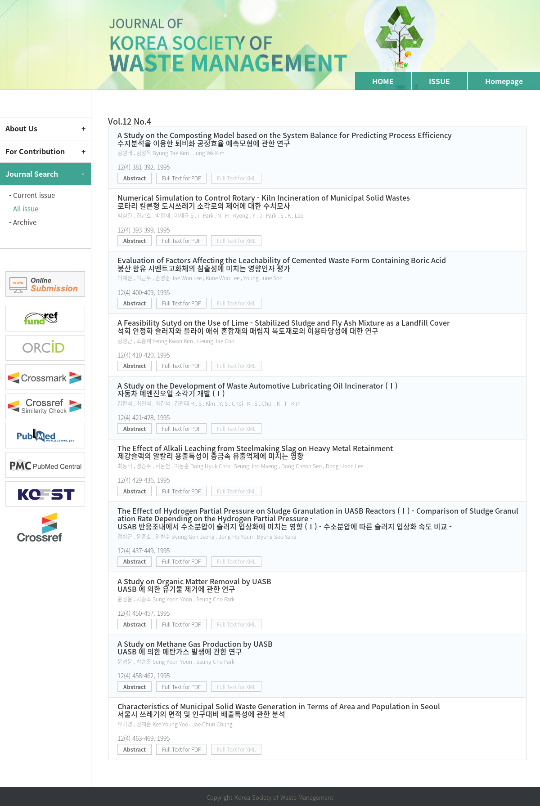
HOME (383, 81)
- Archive (22, 222)
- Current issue (32, 195)
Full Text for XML (236, 178)
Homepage (504, 81)
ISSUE (439, 81)
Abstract (134, 178)
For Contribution (35, 151)
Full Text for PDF (181, 178)
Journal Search (31, 173)
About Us (21, 128)
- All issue (23, 209)
